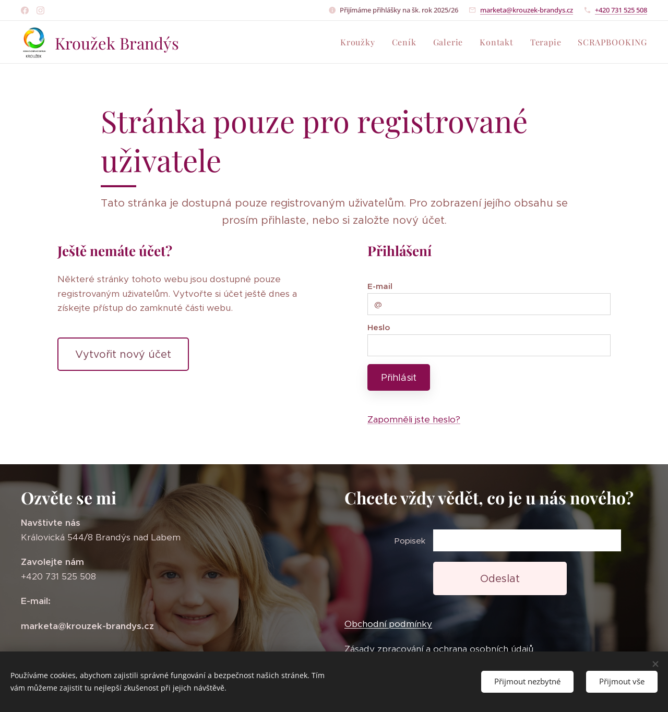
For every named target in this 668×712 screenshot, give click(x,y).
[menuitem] (361, 42)
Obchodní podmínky (388, 624)
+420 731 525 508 (621, 10)
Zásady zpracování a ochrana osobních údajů (438, 649)
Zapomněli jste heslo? (413, 419)
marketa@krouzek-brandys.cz (526, 10)
